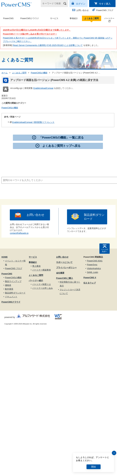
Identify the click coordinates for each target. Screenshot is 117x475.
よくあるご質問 (91, 18)
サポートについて (64, 262)
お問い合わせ (82, 10)
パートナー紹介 (36, 280)
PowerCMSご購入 (64, 278)
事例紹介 (74, 18)
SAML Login (92, 272)
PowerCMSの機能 (39, 73)
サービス (54, 18)
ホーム (4, 73)
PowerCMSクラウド (29, 18)
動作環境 (9, 289)
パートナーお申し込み (42, 288)
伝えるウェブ (89, 283)
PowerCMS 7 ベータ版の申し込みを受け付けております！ (30, 34)
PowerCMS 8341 (94, 261)
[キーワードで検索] (52, 3)
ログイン (80, 3)
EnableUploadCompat (43, 88)
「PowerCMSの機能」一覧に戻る (61, 137)
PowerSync (92, 264)
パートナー (108, 19)
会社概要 (60, 273)
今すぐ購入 (105, 3)
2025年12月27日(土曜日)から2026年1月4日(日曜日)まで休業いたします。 (37, 30)
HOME (4, 257)
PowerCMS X (89, 277)
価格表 (8, 285)
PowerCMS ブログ (104, 10)
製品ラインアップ (13, 281)
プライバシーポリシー (66, 267)
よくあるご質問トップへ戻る (61, 145)
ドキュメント (11, 296)
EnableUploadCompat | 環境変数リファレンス (33, 122)
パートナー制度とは (41, 284)
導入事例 (36, 266)
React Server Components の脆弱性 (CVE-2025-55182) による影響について (48, 45)
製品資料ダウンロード (94, 216)
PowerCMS (8, 18)
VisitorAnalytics (94, 268)
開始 (93, 466)
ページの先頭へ (104, 250)
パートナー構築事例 (41, 270)
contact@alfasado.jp (19, 233)
